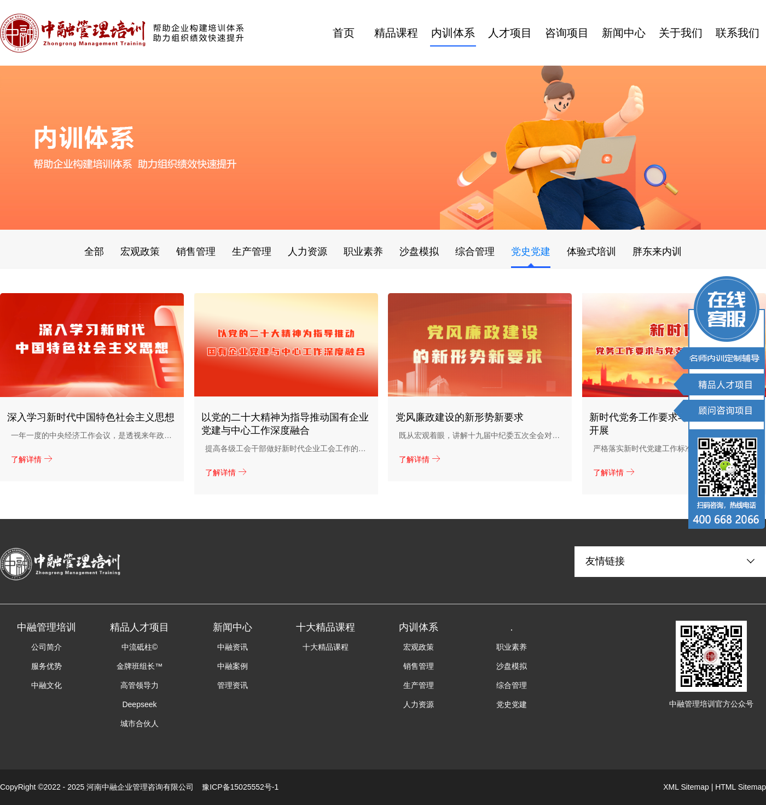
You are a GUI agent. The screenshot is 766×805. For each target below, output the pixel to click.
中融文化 (46, 685)
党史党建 (530, 251)
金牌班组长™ (140, 666)
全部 (94, 251)
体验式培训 (591, 251)
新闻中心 (624, 33)
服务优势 (46, 666)
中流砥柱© (139, 647)
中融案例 (232, 666)
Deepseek (139, 704)
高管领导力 (139, 685)
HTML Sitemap (740, 787)
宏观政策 (140, 251)
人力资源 (307, 251)
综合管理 (475, 251)
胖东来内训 (657, 251)
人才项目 (510, 33)
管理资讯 (232, 685)
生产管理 (251, 251)
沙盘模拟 (419, 251)
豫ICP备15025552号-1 (240, 787)
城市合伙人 (139, 723)
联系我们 (737, 33)
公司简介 (46, 647)
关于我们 (681, 33)
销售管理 (196, 251)
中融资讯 (232, 647)
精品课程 (396, 33)
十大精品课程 (326, 647)
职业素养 (363, 251)
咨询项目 (567, 33)
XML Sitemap (686, 787)
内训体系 (453, 33)
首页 (344, 33)
